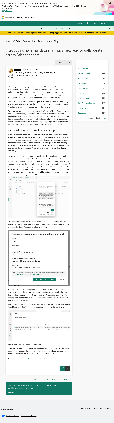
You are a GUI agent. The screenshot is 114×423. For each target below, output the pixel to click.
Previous (90, 118)
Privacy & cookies (85, 408)
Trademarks (109, 408)
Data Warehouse (84, 98)
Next (105, 118)
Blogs (77, 17)
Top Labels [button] (82, 63)
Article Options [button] (63, 62)
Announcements (20, 359)
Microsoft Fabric (84, 73)
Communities (67, 17)
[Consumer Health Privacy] (29, 416)
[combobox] (85, 28)
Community (82, 113)
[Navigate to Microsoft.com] (8, 17)
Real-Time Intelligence (86, 103)
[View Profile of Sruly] (22, 70)
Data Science (83, 108)
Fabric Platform (33, 359)
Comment (12, 392)
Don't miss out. (100, 32)
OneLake (44, 359)
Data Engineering (84, 88)
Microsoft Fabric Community (20, 41)
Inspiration (48, 17)
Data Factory (83, 83)
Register (80, 23)
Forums (38, 17)
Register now (7, 11)
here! (39, 344)
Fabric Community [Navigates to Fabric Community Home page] (25, 17)
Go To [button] (103, 23)
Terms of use (98, 408)
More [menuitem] (85, 17)
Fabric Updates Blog (48, 41)
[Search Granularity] (49, 28)
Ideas (57, 17)
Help (95, 23)
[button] (68, 70)
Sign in (89, 23)
